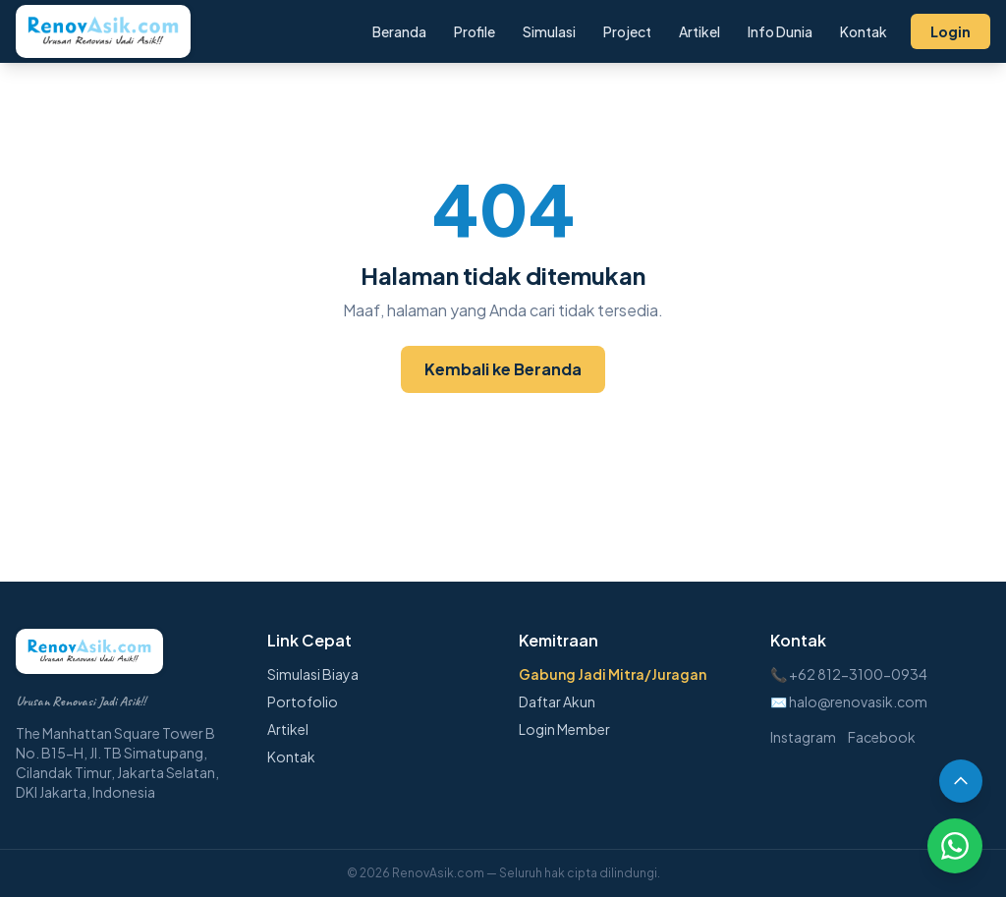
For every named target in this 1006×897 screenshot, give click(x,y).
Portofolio (302, 701)
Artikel (699, 31)
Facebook (882, 737)
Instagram (803, 737)
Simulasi (549, 31)
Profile (474, 31)
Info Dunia (780, 31)
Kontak (863, 31)
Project (627, 31)
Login (950, 31)
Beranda (399, 31)
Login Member (564, 729)
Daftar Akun (557, 701)
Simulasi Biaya (313, 674)
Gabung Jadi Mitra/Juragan (612, 674)
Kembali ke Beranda (503, 369)
